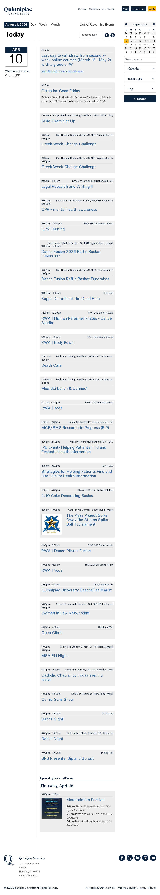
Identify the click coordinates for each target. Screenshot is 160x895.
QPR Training (53, 229)
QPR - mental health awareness (69, 210)
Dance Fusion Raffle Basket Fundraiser (75, 279)
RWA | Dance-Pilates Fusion (66, 551)
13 (145, 41)
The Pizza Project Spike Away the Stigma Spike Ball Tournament (87, 520)
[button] (126, 24)
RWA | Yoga (51, 408)
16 (126, 45)
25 (135, 48)
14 (149, 41)
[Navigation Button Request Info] (138, 9)
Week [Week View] (43, 24)
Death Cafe (51, 366)
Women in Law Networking (65, 613)
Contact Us (94, 9)
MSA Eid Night (54, 656)
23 (126, 48)
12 (140, 41)
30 (144, 33)
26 (126, 33)
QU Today (82, 9)
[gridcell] (126, 41)
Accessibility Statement (100, 887)
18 (135, 45)
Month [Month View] (55, 24)
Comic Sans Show (57, 700)
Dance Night (52, 719)
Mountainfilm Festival (85, 800)
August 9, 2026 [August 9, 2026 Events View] (16, 24)
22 (154, 45)
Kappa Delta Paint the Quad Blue (70, 299)
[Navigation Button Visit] (125, 9)
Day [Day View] (33, 24)
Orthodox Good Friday (60, 91)
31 (149, 33)
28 (135, 33)
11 (135, 41)
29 (140, 33)
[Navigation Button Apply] (152, 9)
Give (104, 9)
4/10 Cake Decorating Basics (67, 496)
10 (131, 41)
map (109, 243)
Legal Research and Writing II (67, 187)
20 (144, 45)
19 (140, 45)
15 (154, 41)
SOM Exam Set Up (58, 121)
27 (131, 33)
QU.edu (111, 9)
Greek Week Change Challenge (68, 144)
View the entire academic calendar (62, 71)
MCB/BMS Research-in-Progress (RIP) (75, 428)
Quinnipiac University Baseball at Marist (76, 590)
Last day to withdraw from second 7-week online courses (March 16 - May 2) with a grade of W (76, 60)
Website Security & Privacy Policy (137, 887)
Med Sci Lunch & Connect (64, 388)
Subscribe (140, 99)
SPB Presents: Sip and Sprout (67, 758)
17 (131, 45)
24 (131, 48)
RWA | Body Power (58, 343)
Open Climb (51, 633)
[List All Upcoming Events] (97, 25)
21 (149, 45)
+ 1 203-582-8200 (28, 876)
